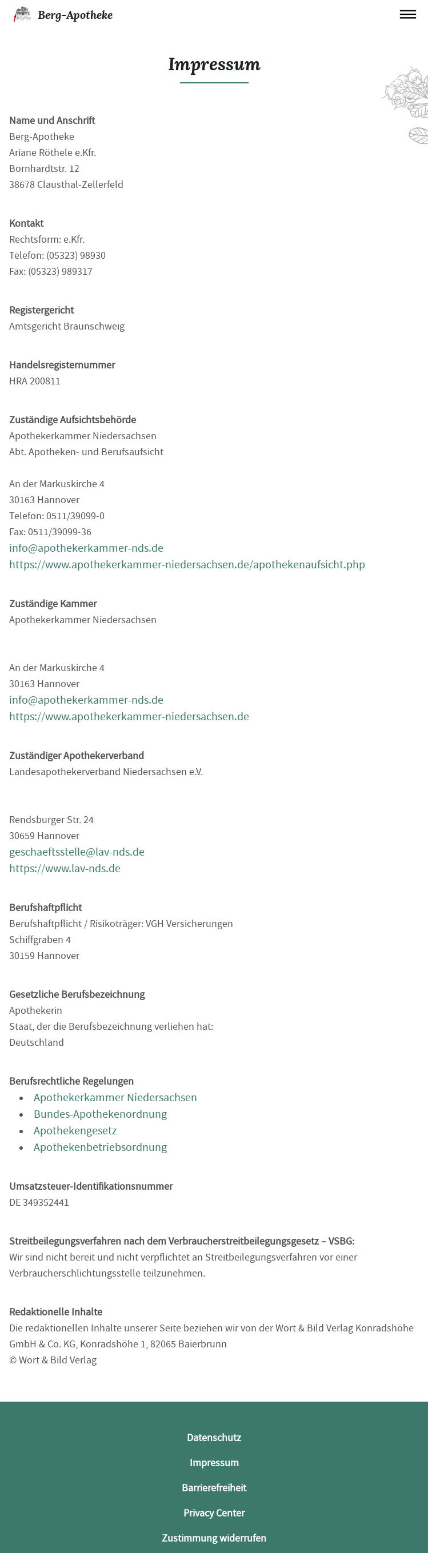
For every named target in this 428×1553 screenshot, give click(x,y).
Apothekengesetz (75, 1130)
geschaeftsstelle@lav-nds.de (77, 852)
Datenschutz (214, 1437)
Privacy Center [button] (214, 1513)
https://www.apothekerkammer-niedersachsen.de (129, 716)
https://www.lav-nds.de (65, 868)
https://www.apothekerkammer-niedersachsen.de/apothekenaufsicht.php (187, 564)
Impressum (214, 1463)
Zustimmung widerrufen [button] (214, 1538)
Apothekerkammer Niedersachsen (115, 1097)
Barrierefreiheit (214, 1488)
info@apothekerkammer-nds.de (86, 548)
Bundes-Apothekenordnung (100, 1114)
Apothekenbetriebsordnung (100, 1147)
